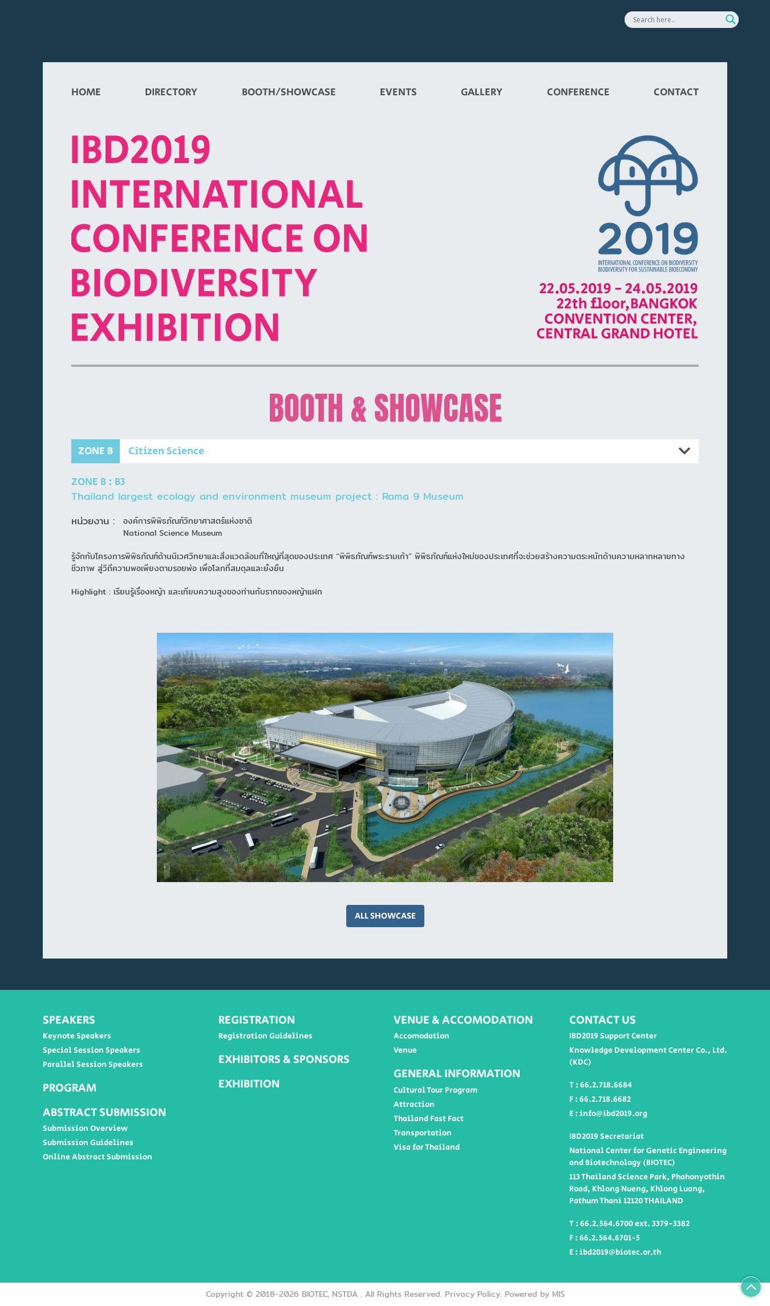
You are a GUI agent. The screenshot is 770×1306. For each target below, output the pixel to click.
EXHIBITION (248, 1084)
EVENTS (398, 92)
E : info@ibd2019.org (608, 1113)
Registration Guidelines (265, 1036)
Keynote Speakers (77, 1036)
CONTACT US (602, 1020)
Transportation (423, 1133)
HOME (86, 92)
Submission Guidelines (88, 1143)
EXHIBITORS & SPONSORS (284, 1060)
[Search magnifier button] (731, 19)
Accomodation (421, 1036)
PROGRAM (69, 1088)
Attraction (414, 1104)
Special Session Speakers (91, 1050)
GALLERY (481, 92)
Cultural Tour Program (435, 1090)
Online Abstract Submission (97, 1157)
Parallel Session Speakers (93, 1064)
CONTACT (676, 92)
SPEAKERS (69, 1020)
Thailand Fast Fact (429, 1119)
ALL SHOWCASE (385, 916)
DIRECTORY (171, 92)
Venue (405, 1050)
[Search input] (676, 19)
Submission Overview (85, 1128)
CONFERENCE (578, 92)
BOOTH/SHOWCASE (289, 92)
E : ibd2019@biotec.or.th (615, 1252)
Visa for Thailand (427, 1147)
